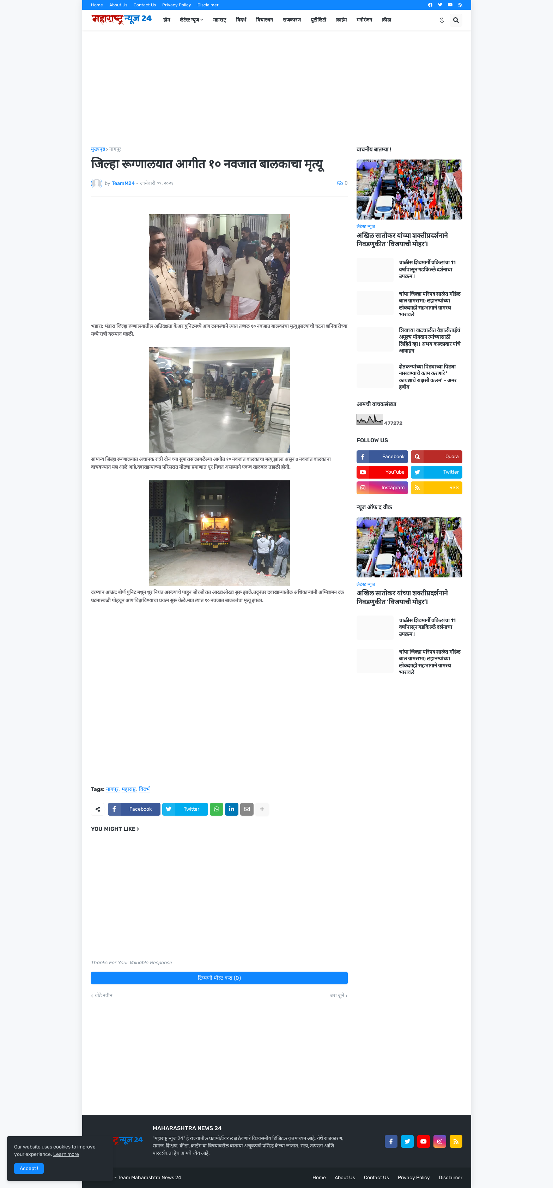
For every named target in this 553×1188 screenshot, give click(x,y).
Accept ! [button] (29, 1168)
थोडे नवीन (104, 995)
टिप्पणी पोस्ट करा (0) (219, 978)
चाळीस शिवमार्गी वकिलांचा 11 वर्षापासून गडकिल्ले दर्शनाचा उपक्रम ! (427, 269)
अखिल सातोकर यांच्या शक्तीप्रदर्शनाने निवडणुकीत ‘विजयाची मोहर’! (402, 240)
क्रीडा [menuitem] (386, 20)
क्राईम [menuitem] (341, 20)
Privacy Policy (176, 4)
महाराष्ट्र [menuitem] (219, 20)
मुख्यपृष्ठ (98, 149)
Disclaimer (208, 4)
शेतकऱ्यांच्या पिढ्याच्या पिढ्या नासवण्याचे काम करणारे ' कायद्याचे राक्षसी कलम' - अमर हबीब (427, 377)
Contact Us (145, 4)
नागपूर (115, 149)
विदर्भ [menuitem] (241, 20)
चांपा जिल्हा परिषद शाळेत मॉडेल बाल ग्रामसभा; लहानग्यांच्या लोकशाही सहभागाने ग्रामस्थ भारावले (429, 304)
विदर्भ (144, 789)
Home (97, 4)
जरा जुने (337, 995)
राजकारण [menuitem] (292, 20)
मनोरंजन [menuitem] (364, 20)
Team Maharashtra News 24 (149, 1178)
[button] (442, 20)
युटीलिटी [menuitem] (318, 20)
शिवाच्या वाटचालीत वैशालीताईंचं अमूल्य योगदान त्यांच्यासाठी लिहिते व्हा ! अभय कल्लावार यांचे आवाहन (430, 340)
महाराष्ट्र (129, 789)
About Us (118, 4)
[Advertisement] (276, 88)
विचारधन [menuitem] (264, 20)
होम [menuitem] (166, 20)
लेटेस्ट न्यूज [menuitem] (189, 20)
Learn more (66, 1154)
